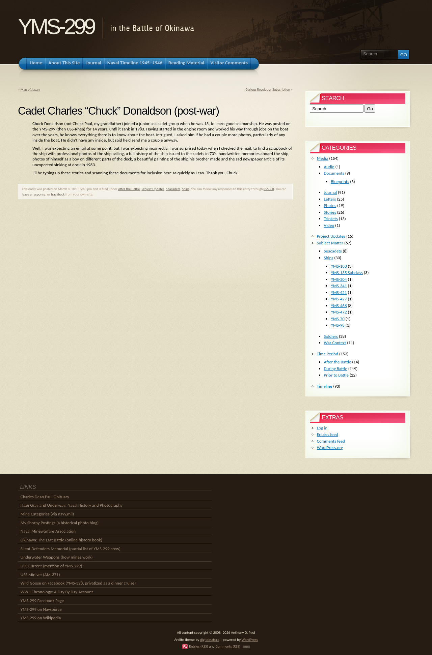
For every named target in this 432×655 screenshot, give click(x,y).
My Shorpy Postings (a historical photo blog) (60, 522)
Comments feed (331, 441)
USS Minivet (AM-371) (40, 574)
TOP (246, 647)
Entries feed (327, 434)
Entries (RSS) (198, 646)
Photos (330, 205)
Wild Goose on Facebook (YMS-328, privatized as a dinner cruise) (78, 583)
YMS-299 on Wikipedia (41, 617)
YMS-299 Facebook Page (42, 600)
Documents (334, 173)
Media (322, 158)
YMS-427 (339, 298)
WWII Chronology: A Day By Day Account (57, 591)
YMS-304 (339, 279)
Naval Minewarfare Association (48, 531)
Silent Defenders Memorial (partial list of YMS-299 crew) (70, 548)
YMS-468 (339, 305)
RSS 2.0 (269, 189)
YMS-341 (339, 285)
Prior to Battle (336, 375)
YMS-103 (339, 266)
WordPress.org (330, 447)
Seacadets (173, 189)
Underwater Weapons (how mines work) (57, 557)
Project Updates (152, 189)
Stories (330, 212)
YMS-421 (339, 292)
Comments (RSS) (227, 646)
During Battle (335, 368)
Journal (330, 192)
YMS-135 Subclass (347, 272)
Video (329, 225)
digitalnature (209, 639)
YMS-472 (339, 312)
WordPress (250, 639)
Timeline (324, 386)
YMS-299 (56, 26)
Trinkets (331, 218)
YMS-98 (338, 325)
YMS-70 (338, 318)
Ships (185, 189)
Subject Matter (330, 242)
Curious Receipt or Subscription (267, 89)
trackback (58, 194)
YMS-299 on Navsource (41, 609)
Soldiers (331, 336)
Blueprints (340, 181)
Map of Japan (30, 89)
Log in (322, 427)
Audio (329, 166)
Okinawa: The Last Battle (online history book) (61, 539)
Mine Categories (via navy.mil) (47, 513)
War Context (335, 342)
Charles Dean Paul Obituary (45, 496)
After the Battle (129, 189)
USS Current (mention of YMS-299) (51, 565)
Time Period (327, 353)
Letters (330, 199)
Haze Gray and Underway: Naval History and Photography (72, 505)
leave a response (33, 194)
